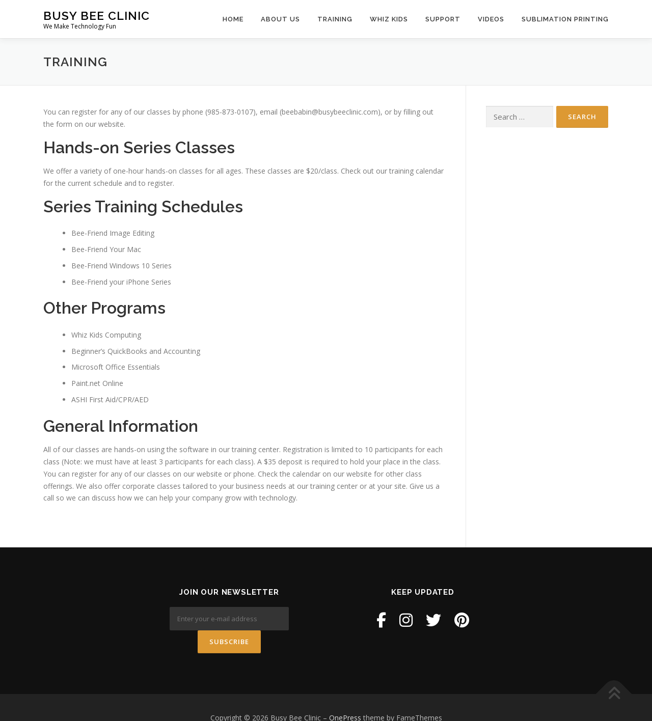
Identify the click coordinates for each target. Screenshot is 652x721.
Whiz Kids (389, 19)
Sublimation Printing (565, 19)
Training (334, 19)
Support (442, 19)
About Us (280, 19)
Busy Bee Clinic (96, 15)
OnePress (345, 697)
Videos (491, 19)
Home (233, 19)
